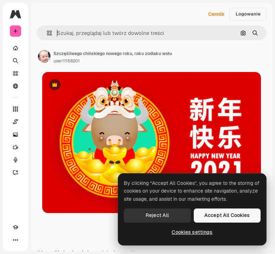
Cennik (216, 14)
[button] (46, 33)
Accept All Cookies (227, 215)
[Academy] (15, 227)
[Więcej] (15, 240)
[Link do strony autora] (44, 56)
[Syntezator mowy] (15, 159)
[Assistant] (15, 172)
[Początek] (15, 48)
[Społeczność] (15, 86)
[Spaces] (15, 121)
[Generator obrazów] (15, 134)
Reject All (157, 215)
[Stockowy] (15, 73)
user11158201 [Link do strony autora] (66, 61)
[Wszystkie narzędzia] (15, 109)
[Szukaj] (15, 60)
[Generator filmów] (15, 147)
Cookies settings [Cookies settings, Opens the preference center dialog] (192, 232)
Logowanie (248, 14)
